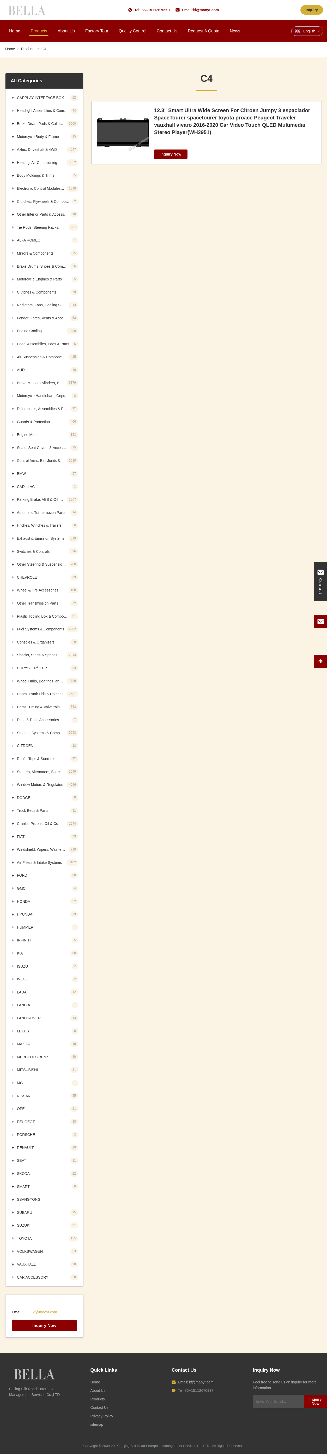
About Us (66, 31)
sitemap (96, 1424)
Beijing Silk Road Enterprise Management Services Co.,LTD (164, 1446)
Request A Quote (203, 31)
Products (39, 31)
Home (14, 31)
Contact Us (167, 31)
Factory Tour (96, 31)
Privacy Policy (101, 1416)
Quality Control (132, 31)
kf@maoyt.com (206, 10)
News (235, 31)
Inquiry (312, 10)
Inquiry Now (44, 1325)
